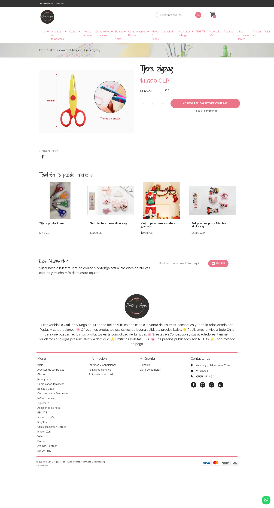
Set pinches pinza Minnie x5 (108, 223)
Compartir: (49, 151)
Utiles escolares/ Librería (243, 35)
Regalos (228, 31)
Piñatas (41, 441)
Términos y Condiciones (102, 365)
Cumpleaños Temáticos (102, 33)
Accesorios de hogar (184, 33)
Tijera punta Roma (52, 223)
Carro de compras (150, 369)
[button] (212, 15)
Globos (73, 31)
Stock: (146, 91)
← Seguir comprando (205, 110)
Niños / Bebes (155, 35)
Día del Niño (44, 450)
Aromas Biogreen (47, 446)
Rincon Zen (257, 33)
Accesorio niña (214, 33)
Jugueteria (168, 31)
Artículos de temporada (57, 35)
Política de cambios (100, 369)
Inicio (43, 31)
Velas (267, 31)
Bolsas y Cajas (119, 35)
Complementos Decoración (137, 33)
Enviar (218, 263)
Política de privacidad (101, 374)
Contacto (145, 365)
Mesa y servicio (87, 33)
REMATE (200, 31)
